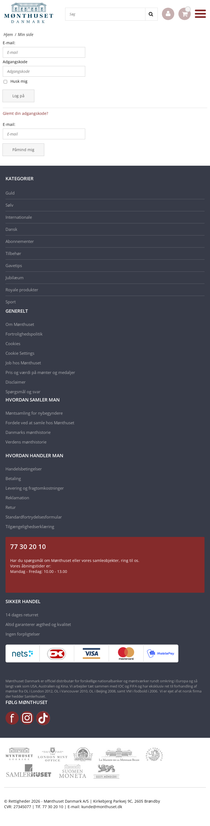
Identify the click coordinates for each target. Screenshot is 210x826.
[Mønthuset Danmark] (30, 14)
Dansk (11, 229)
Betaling (13, 478)
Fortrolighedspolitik (24, 334)
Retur (10, 507)
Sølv (9, 205)
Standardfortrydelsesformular (33, 517)
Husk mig (18, 81)
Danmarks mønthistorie (28, 432)
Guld (10, 193)
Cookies (12, 343)
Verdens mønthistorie (25, 442)
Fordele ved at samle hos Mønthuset (39, 422)
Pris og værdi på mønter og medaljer (40, 372)
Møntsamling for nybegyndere (34, 413)
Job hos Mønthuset (23, 362)
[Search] (151, 14)
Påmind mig (23, 149)
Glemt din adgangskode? (25, 113)
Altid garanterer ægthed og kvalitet (38, 624)
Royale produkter (21, 289)
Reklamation (17, 497)
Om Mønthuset (19, 324)
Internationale (18, 217)
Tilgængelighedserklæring (29, 526)
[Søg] (105, 14)
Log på (18, 95)
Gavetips (13, 265)
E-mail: (9, 42)
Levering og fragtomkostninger (34, 488)
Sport (10, 301)
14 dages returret (21, 614)
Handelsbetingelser (23, 469)
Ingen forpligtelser (22, 634)
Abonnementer (19, 241)
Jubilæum (14, 277)
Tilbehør (13, 253)
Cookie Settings (19, 353)
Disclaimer (15, 382)
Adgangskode (15, 61)
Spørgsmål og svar (22, 391)
